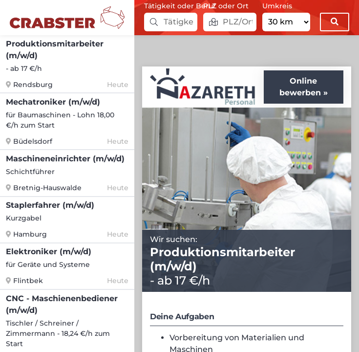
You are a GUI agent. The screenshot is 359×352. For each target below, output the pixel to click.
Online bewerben (300, 86)
